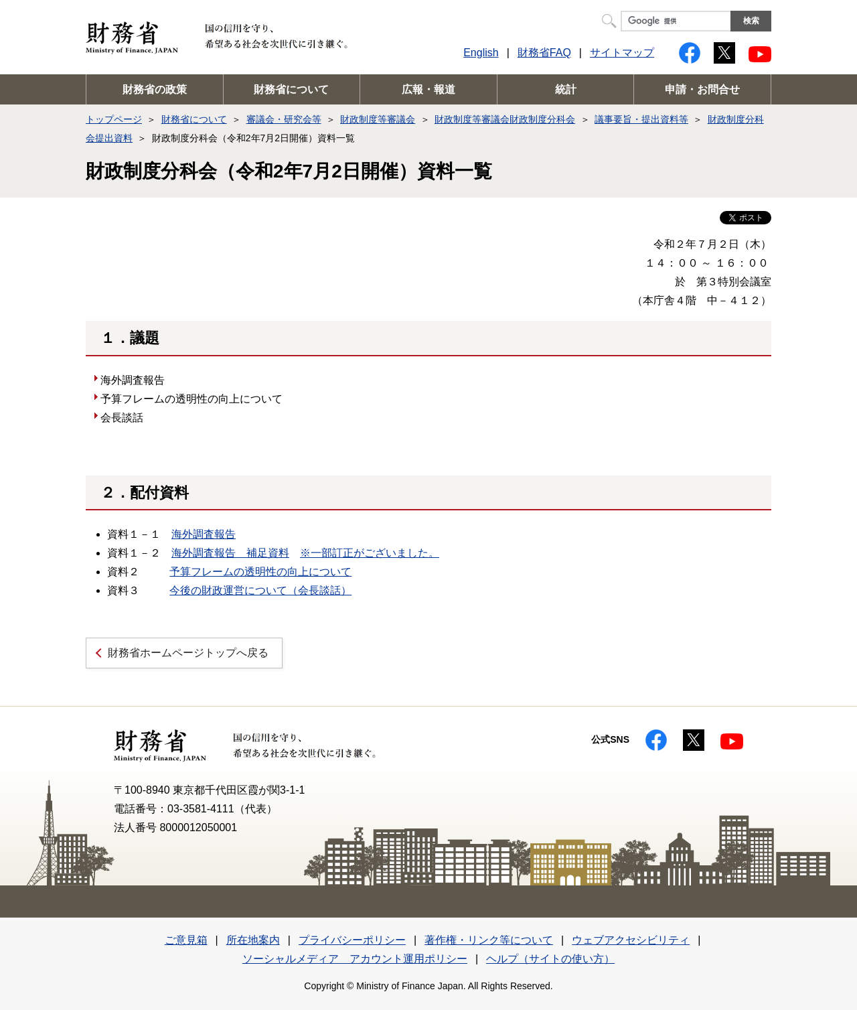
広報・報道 (428, 89)
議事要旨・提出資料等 (641, 119)
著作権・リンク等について (488, 940)
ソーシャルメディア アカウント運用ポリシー (354, 958)
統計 (565, 89)
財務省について (291, 89)
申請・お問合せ (702, 89)
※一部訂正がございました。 (369, 553)
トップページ (114, 119)
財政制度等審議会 (377, 119)
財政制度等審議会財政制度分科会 (505, 119)
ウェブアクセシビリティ (631, 940)
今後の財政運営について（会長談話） (260, 590)
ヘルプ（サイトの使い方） (550, 958)
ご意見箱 (186, 940)
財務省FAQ (544, 52)
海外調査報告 (203, 534)
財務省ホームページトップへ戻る (188, 652)
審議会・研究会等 (283, 119)
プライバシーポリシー (352, 940)
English (480, 52)
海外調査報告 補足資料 (230, 553)
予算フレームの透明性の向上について (260, 571)
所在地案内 (253, 940)
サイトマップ (622, 52)
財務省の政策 (155, 89)
